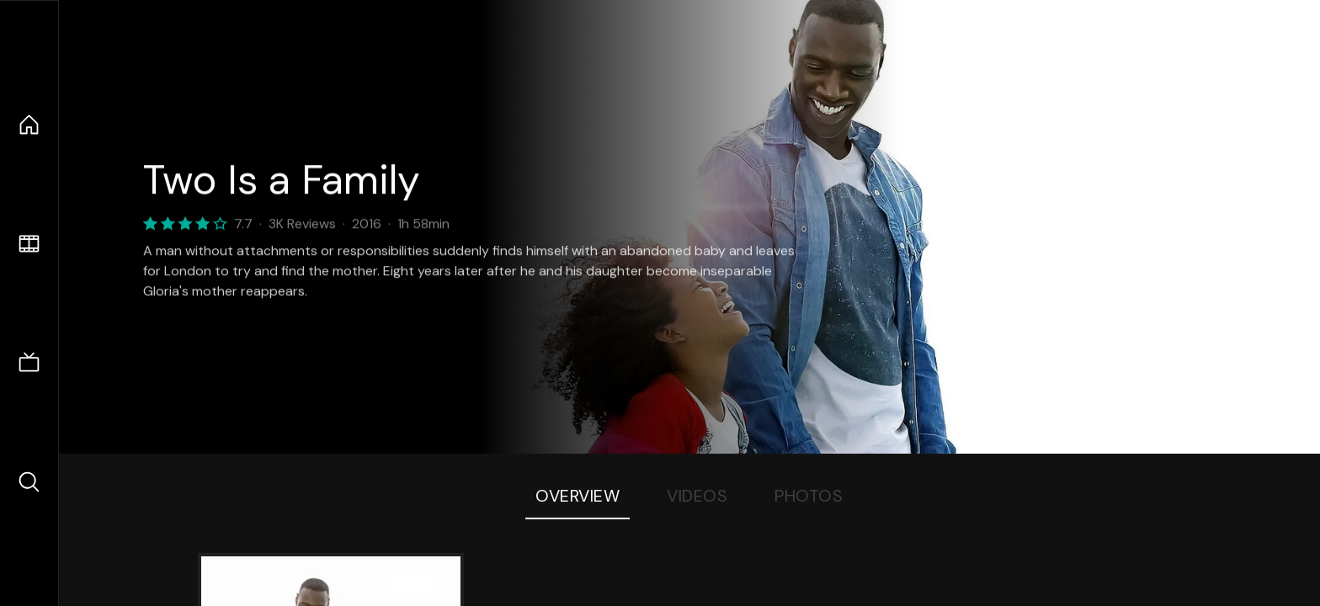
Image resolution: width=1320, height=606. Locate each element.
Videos (697, 496)
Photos (808, 496)
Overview (577, 496)
